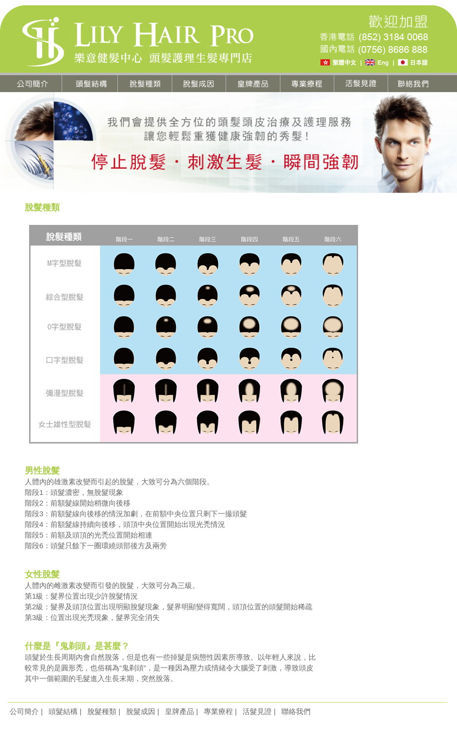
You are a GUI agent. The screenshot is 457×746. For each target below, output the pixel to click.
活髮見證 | (259, 711)
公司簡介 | (26, 711)
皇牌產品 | (181, 711)
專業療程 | (220, 711)
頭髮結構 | (65, 711)
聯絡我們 (295, 711)
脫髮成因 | (142, 711)
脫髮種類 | (103, 711)
